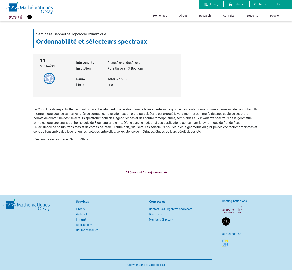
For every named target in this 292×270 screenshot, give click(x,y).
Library (80, 209)
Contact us (260, 4)
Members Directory (161, 219)
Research (205, 15)
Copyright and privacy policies (146, 264)
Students (252, 15)
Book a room (84, 224)
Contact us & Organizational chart (170, 209)
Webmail (81, 214)
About (183, 15)
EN (278, 4)
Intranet (81, 219)
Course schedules (87, 230)
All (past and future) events (143, 172)
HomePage (160, 15)
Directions (155, 214)
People (274, 15)
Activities (228, 15)
